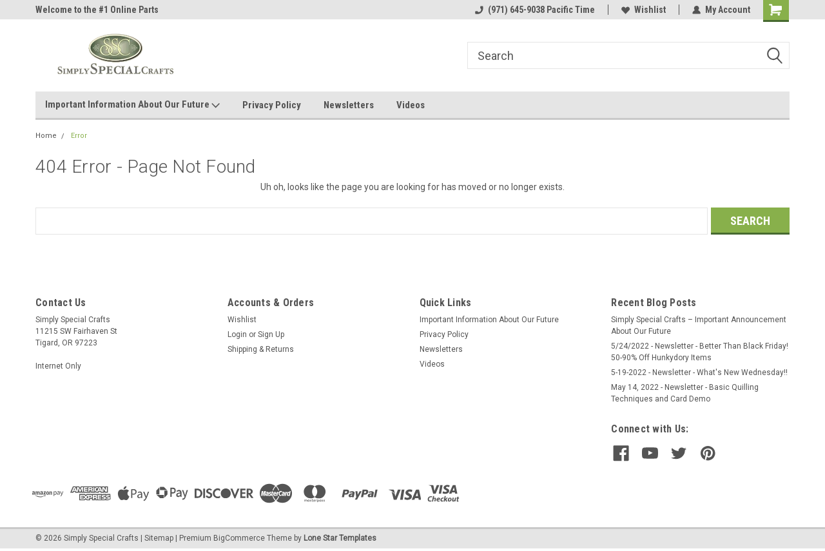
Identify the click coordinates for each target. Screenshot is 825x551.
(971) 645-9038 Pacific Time (535, 10)
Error (79, 135)
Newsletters (349, 105)
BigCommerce (239, 538)
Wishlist (643, 10)
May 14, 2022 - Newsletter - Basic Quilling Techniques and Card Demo (685, 393)
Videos (410, 105)
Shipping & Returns (261, 349)
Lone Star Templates (340, 538)
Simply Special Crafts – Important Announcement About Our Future (698, 325)
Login (237, 334)
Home (46, 135)
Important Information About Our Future (132, 105)
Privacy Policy (271, 105)
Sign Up (271, 334)
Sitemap (158, 538)
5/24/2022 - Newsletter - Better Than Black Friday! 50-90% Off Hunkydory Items (699, 352)
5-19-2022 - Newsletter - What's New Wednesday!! (699, 372)
